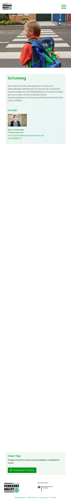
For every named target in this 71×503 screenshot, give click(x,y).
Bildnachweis (20, 497)
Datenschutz (32, 497)
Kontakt (53, 497)
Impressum (43, 497)
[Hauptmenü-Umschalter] (63, 7)
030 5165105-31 (15, 138)
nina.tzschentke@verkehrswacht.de (26, 135)
